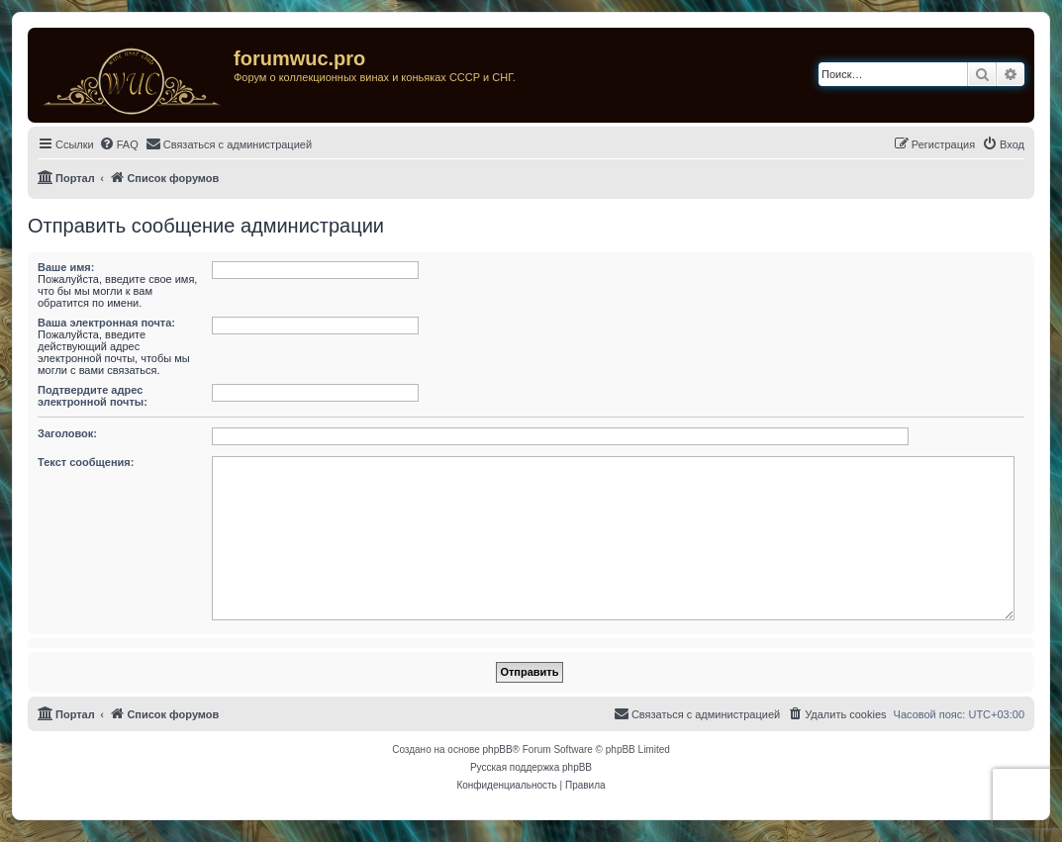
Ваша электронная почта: (106, 322)
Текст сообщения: (86, 462)
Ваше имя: (66, 267)
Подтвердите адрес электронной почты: (92, 396)
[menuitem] (119, 144)
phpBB (498, 749)
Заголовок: (67, 433)
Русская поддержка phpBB (531, 767)
